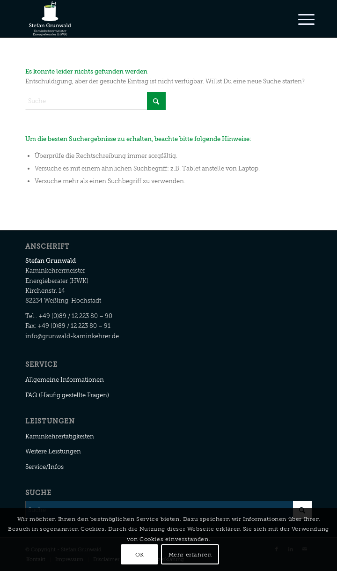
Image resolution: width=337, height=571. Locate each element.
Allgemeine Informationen (64, 379)
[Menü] (299, 19)
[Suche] (95, 101)
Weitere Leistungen (53, 451)
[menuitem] (299, 19)
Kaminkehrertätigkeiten (59, 436)
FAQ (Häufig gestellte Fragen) (67, 395)
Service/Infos (44, 466)
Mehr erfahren (190, 554)
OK (139, 554)
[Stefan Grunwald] (140, 18)
